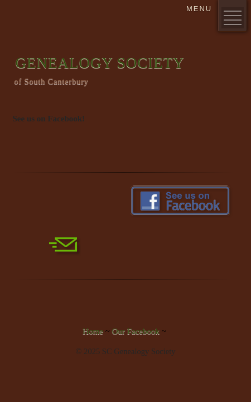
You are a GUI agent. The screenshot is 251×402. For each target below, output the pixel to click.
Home (93, 331)
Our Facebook (136, 331)
